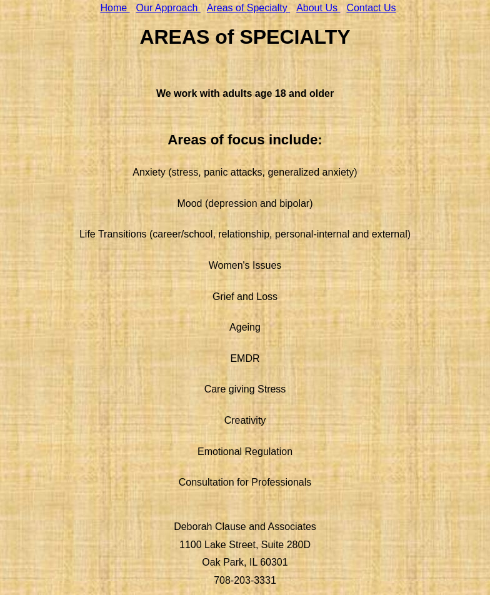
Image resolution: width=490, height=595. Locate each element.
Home (114, 7)
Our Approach (168, 7)
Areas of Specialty (248, 7)
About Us (318, 7)
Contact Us (371, 7)
